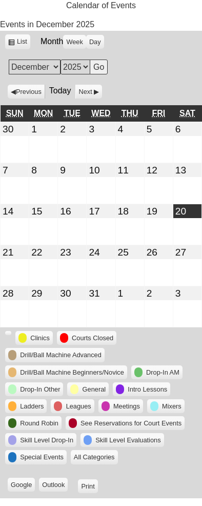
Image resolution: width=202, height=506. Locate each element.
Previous (29, 91)
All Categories (94, 457)
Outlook (55, 486)
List (23, 42)
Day (95, 42)
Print (89, 485)
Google (23, 486)
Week (74, 42)
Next (85, 91)
